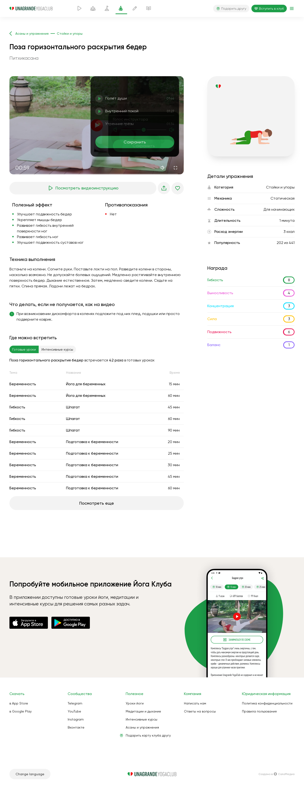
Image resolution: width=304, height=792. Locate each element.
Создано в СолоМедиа (276, 774)
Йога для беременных (85, 384)
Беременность (22, 384)
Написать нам (195, 703)
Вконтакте (76, 727)
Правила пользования (259, 711)
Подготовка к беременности (92, 442)
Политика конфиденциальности (267, 703)
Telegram (75, 703)
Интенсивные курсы (141, 719)
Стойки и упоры (280, 187)
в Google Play (20, 711)
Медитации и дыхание (143, 711)
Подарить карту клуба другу (148, 735)
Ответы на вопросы (200, 711)
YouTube (74, 711)
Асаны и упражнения (142, 727)
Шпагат (73, 407)
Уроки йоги (135, 703)
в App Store (18, 703)
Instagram (76, 719)
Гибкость (17, 407)
